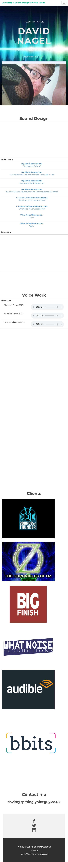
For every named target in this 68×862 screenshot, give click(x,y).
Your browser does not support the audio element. (47, 307)
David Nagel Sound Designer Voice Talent (23, 3)
